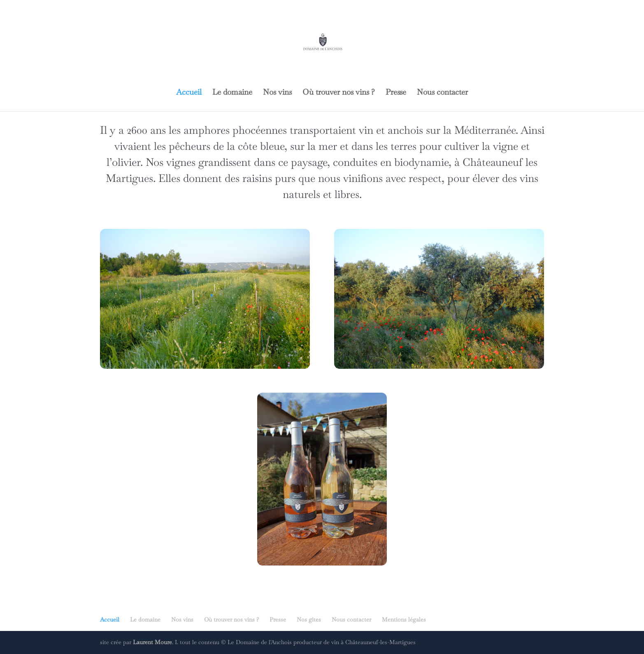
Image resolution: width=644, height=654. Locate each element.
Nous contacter (442, 93)
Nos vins (277, 93)
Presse (396, 93)
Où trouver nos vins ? (338, 93)
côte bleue (259, 146)
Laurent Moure (152, 642)
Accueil (189, 93)
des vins (520, 178)
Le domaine (232, 93)
